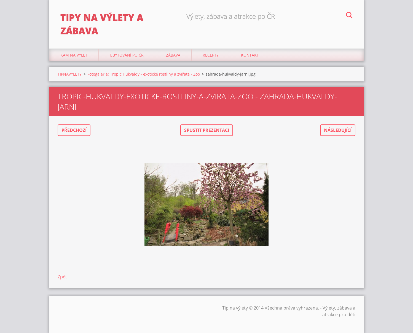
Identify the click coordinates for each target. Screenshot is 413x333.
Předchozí (74, 130)
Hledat (349, 16)
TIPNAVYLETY (70, 74)
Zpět (62, 277)
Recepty (211, 55)
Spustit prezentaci (206, 130)
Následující (338, 130)
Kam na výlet (73, 55)
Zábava (173, 55)
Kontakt (250, 55)
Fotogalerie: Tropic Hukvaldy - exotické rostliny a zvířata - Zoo (143, 74)
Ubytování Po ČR (127, 55)
